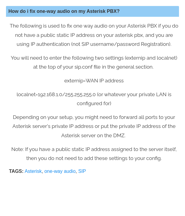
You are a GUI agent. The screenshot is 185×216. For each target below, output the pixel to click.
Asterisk (33, 171)
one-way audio (60, 171)
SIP (82, 171)
